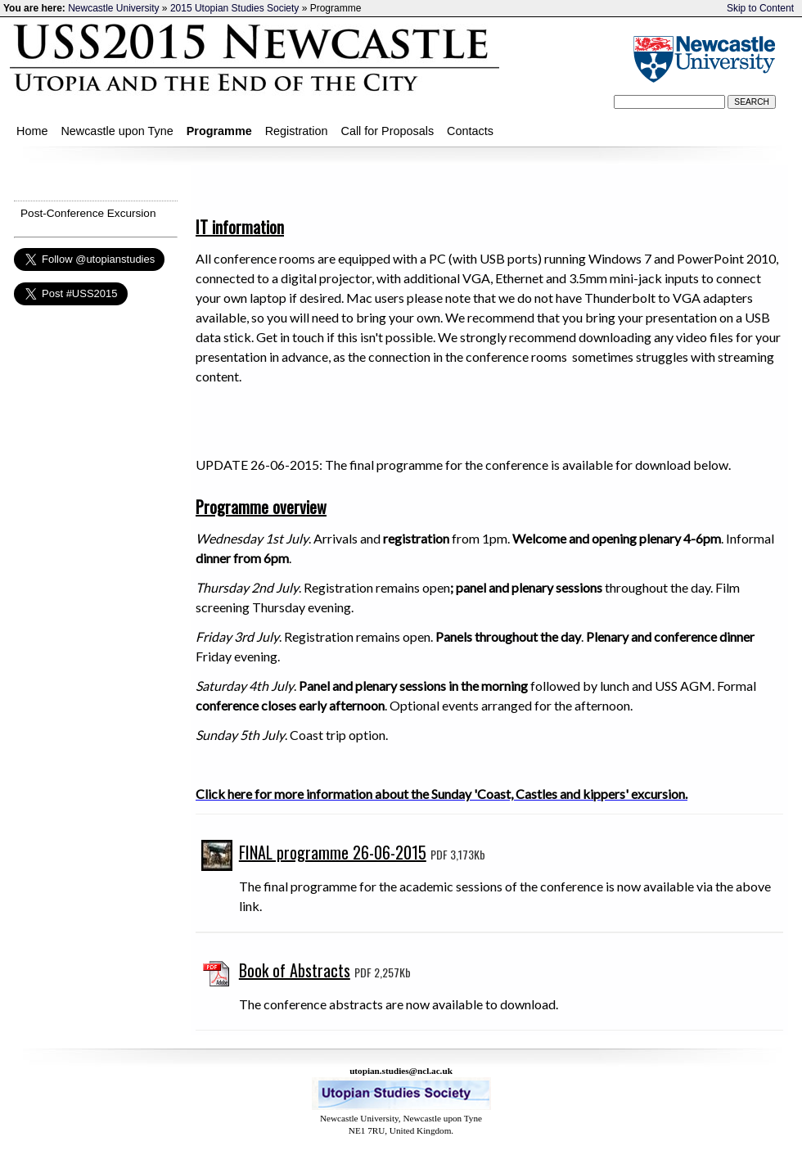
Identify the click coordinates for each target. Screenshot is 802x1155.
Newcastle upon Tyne (117, 131)
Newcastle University (113, 8)
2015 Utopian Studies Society (234, 8)
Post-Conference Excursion (87, 213)
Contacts (470, 131)
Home (31, 131)
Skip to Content (760, 8)
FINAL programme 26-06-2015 (332, 852)
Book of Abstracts (294, 970)
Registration (296, 131)
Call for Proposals (388, 131)
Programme (219, 131)
